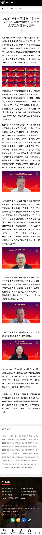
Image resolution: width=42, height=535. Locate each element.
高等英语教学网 (7, 495)
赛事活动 (14, 9)
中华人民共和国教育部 (9, 488)
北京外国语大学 (7, 491)
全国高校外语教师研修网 (29, 495)
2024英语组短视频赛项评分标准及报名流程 (17, 468)
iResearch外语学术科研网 (10, 498)
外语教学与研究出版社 (28, 491)
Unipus (23, 498)
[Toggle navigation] (39, 2)
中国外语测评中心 (27, 488)
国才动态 (5, 9)
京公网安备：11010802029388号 (14, 514)
